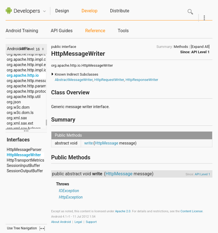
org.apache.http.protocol (28, 91)
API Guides (61, 30)
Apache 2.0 (123, 211)
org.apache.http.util (24, 96)
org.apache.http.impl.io (27, 70)
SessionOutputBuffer (25, 171)
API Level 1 (200, 52)
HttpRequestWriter (109, 80)
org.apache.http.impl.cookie (31, 59)
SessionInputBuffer (23, 165)
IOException (69, 190)
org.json (14, 102)
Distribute (119, 10)
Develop (90, 10)
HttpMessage (106, 143)
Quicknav (44, 11)
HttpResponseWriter (141, 80)
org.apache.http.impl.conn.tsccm (35, 54)
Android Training (22, 30)
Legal (78, 222)
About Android (61, 222)
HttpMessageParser (24, 149)
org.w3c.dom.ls (20, 112)
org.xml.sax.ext (20, 123)
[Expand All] (200, 47)
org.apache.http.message (29, 80)
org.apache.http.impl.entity (30, 64)
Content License (192, 211)
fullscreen (42, 228)
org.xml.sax (17, 118)
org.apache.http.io (23, 75)
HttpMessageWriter (24, 155)
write (88, 143)
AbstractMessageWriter (74, 80)
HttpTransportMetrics (25, 160)
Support (91, 222)
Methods (181, 47)
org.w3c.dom (18, 107)
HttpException (70, 197)
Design (62, 10)
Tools (123, 30)
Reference (95, 30)
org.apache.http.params (27, 86)
